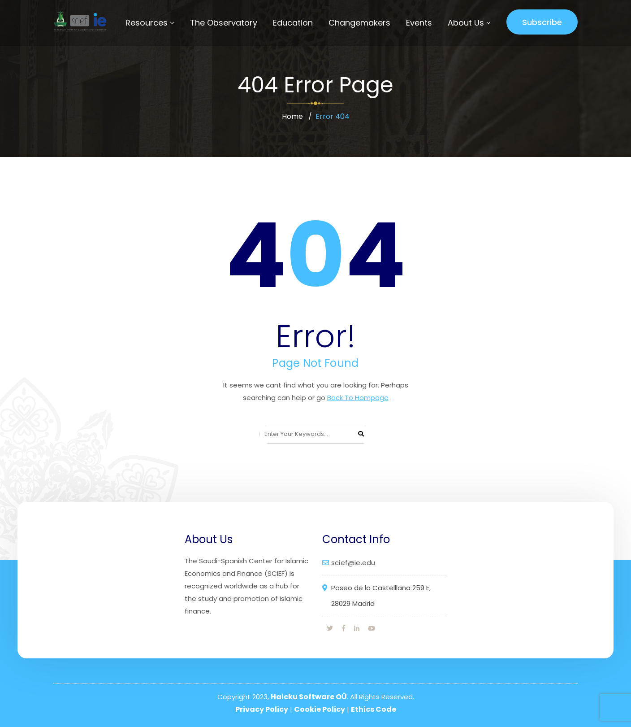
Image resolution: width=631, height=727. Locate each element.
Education (293, 22)
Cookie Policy (319, 709)
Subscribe (542, 22)
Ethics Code (373, 709)
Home (292, 116)
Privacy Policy (261, 709)
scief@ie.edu (353, 562)
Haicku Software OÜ (309, 697)
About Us (466, 22)
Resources (146, 22)
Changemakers (359, 22)
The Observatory (223, 22)
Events (419, 22)
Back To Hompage (358, 397)
